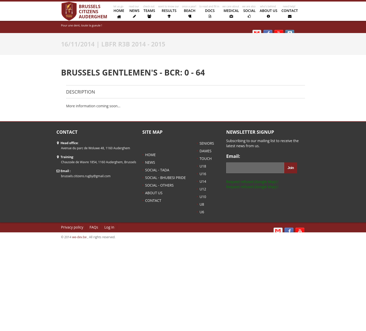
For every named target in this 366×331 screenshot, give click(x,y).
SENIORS (207, 143)
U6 (202, 211)
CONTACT (289, 13)
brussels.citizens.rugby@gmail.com (86, 176)
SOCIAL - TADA (157, 170)
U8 (202, 204)
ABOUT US (269, 13)
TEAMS (149, 13)
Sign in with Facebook (289, 232)
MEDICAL (231, 13)
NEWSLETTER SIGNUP (250, 132)
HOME (119, 13)
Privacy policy (72, 227)
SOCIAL (249, 13)
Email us (278, 232)
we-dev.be (79, 237)
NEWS (134, 13)
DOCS (209, 13)
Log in (109, 227)
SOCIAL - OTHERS (159, 185)
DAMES (205, 150)
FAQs (93, 227)
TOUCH (206, 158)
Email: (233, 156)
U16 (203, 173)
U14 (203, 181)
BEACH (189, 13)
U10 (203, 196)
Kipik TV (299, 232)
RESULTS (169, 13)
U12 (203, 189)
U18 (203, 166)
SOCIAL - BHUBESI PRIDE (165, 177)
